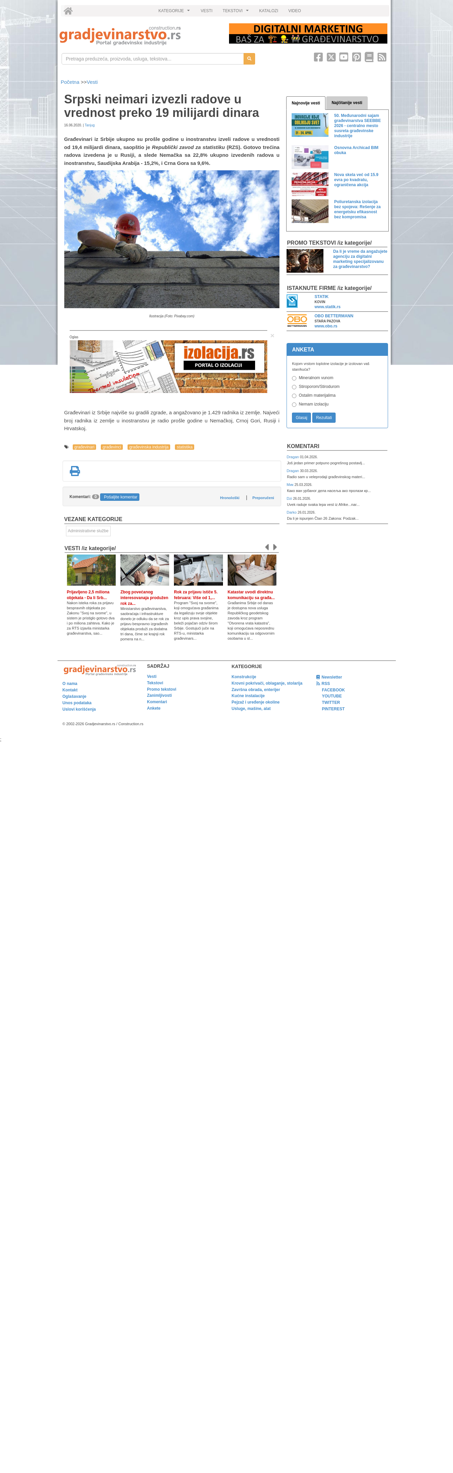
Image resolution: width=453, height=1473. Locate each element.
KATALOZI (268, 10)
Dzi (290, 498)
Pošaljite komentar (120, 497)
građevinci (112, 447)
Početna (71, 82)
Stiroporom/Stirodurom (319, 386)
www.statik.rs (328, 306)
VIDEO (294, 10)
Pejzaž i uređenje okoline (256, 702)
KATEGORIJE (174, 12)
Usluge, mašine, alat (251, 708)
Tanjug (89, 125)
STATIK (322, 296)
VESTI (206, 10)
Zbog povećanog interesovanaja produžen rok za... (144, 598)
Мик (290, 485)
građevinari (84, 447)
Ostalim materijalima (317, 395)
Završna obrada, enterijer (256, 689)
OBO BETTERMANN (334, 316)
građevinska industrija (148, 447)
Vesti (92, 82)
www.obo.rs (326, 326)
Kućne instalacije (248, 695)
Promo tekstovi (162, 689)
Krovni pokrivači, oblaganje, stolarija (267, 683)
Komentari (303, 446)
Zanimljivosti (159, 695)
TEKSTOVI (236, 12)
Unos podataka (77, 703)
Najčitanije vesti (347, 102)
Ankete (154, 708)
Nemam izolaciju (314, 404)
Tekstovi (155, 683)
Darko (292, 512)
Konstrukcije (244, 676)
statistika (184, 447)
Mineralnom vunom (316, 377)
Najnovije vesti (306, 103)
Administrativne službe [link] (88, 531)
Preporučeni (263, 498)
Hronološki (229, 498)
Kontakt (70, 690)
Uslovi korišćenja (79, 709)
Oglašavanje (75, 696)
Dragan (293, 457)
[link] (140, 35)
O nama (70, 683)
